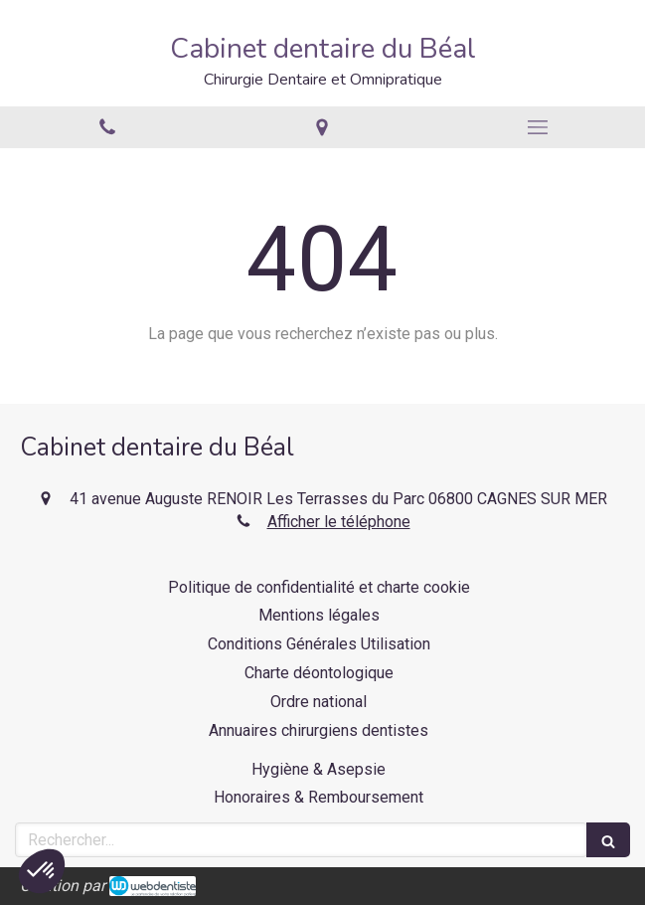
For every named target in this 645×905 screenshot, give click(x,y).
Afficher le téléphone (338, 521)
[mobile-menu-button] (537, 127)
